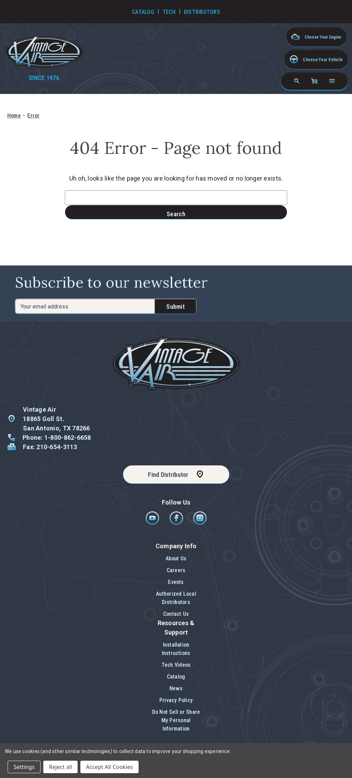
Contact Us (176, 614)
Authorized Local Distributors (176, 598)
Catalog (176, 676)
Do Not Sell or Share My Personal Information (176, 720)
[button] (316, 59)
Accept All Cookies (109, 767)
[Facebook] (177, 523)
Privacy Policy (176, 700)
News (176, 688)
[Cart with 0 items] (314, 81)
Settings (24, 767)
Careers (176, 570)
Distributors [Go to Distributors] (202, 12)
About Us (176, 558)
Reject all (60, 767)
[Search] (297, 81)
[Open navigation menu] (332, 81)
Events (176, 582)
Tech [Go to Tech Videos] (169, 12)
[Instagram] (200, 523)
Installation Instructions (176, 648)
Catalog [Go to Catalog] (143, 12)
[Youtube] (153, 523)
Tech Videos (176, 665)
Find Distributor (168, 474)
